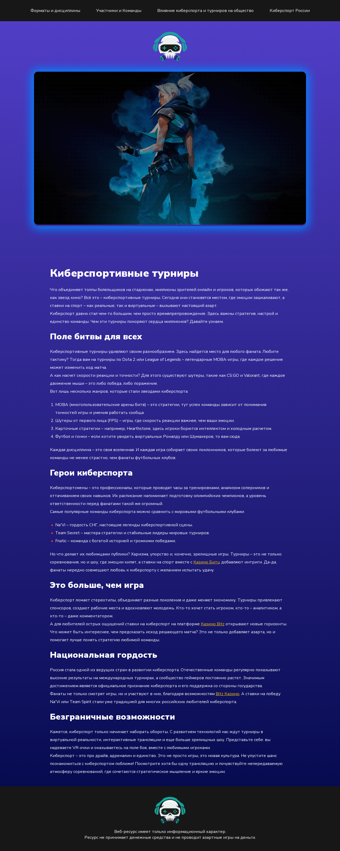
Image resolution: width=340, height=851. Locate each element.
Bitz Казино (227, 694)
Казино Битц (206, 562)
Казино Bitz (212, 624)
